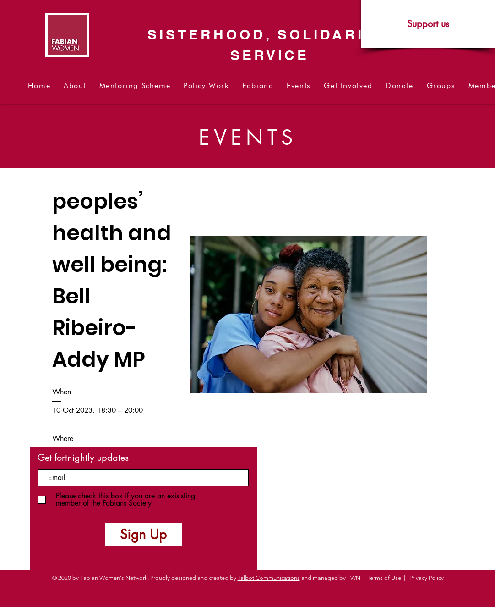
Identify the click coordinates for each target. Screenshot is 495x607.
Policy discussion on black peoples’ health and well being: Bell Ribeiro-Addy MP (114, 233)
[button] (75, 85)
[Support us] (428, 24)
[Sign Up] (143, 534)
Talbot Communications (269, 577)
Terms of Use (384, 577)
